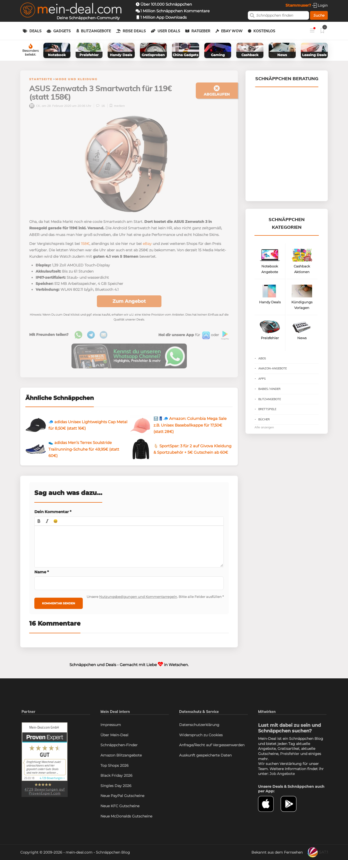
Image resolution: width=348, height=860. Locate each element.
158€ (85, 243)
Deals (35, 31)
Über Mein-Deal (114, 735)
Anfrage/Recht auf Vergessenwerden (211, 745)
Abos (262, 358)
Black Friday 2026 (116, 775)
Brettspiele (267, 409)
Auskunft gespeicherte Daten (205, 755)
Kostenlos (264, 31)
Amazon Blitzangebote (121, 755)
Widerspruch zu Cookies (201, 735)
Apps (262, 378)
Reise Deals (134, 31)
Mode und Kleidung (76, 79)
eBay (147, 243)
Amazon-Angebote (272, 368)
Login (320, 5)
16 (101, 106)
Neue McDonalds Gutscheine (126, 816)
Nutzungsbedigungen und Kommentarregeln (138, 597)
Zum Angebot (129, 301)
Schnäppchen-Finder (119, 745)
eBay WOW (232, 31)
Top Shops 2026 (114, 765)
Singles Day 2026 (115, 785)
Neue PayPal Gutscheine (122, 795)
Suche (318, 15)
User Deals (169, 31)
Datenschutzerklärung (199, 724)
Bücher (264, 419)
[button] (39, 521)
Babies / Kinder (269, 389)
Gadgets (62, 31)
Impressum (110, 724)
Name (41, 571)
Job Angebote (282, 773)
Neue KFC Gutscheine (119, 806)
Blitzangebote (96, 31)
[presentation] (39, 521)
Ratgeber (200, 31)
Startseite (40, 79)
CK (34, 106)
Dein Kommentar (52, 511)
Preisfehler (289, 753)
